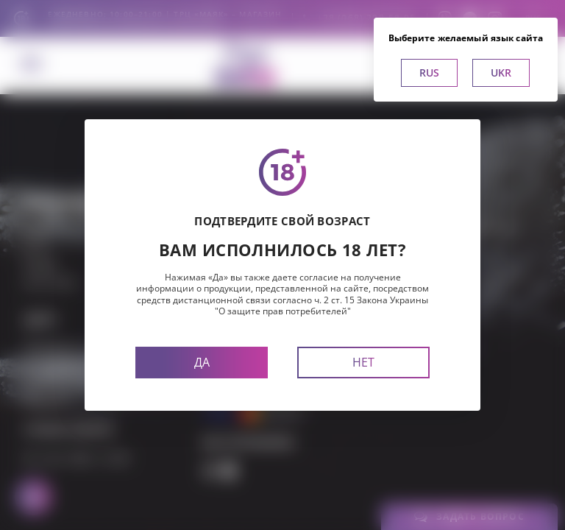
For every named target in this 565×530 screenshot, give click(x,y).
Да (202, 362)
